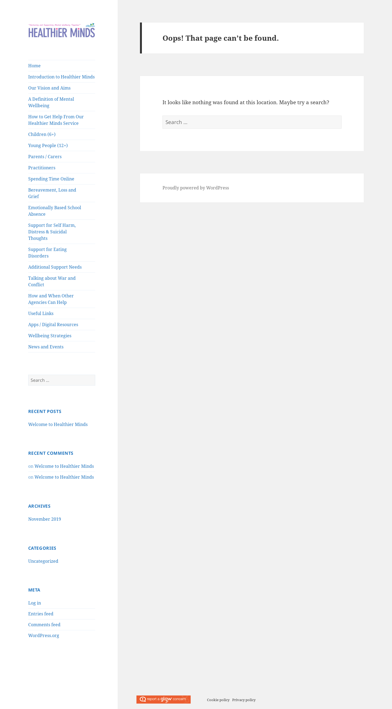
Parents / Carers (45, 157)
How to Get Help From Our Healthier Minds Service (56, 120)
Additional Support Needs (55, 267)
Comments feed (44, 625)
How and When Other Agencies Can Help (51, 299)
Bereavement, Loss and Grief (52, 193)
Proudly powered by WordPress (195, 188)
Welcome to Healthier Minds (58, 424)
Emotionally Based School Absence (54, 211)
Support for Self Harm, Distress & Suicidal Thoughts (52, 231)
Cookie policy (218, 699)
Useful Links (40, 313)
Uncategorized (43, 561)
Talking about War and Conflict (52, 281)
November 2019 (44, 519)
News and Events (45, 347)
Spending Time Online (51, 179)
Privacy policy (244, 699)
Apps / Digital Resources (53, 325)
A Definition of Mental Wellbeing (51, 102)
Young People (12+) (48, 145)
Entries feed (40, 614)
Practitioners (41, 168)
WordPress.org (43, 635)
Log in (34, 603)
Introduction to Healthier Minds (61, 77)
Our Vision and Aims (49, 88)
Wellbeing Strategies (49, 336)
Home (34, 66)
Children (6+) (42, 134)
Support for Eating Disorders (47, 252)
